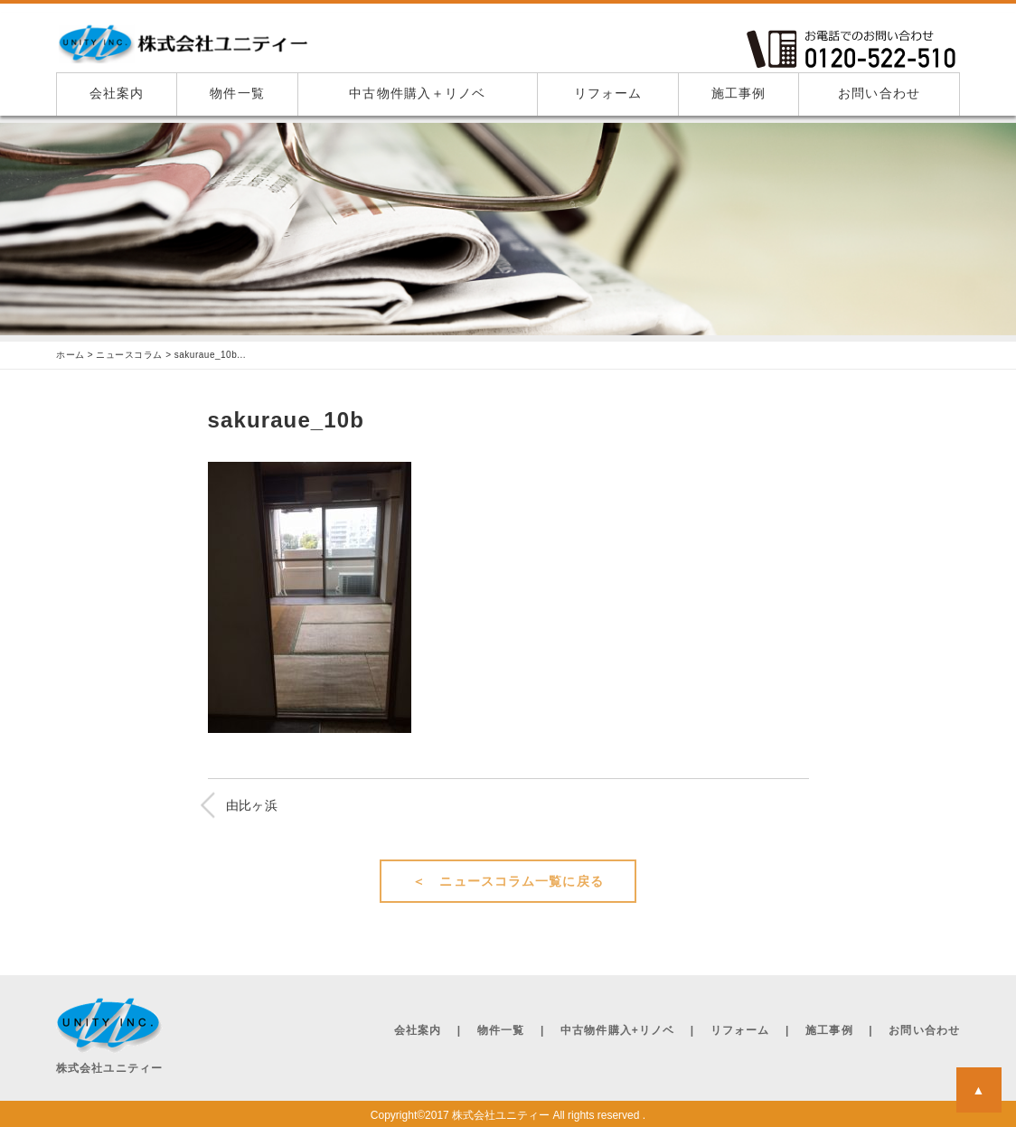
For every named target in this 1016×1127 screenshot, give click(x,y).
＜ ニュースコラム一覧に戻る (508, 881)
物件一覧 (237, 93)
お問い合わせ (879, 93)
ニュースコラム (129, 355)
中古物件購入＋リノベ (417, 93)
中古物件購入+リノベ (617, 1030)
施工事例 (738, 93)
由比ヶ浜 (252, 805)
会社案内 (116, 93)
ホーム (70, 355)
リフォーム (608, 93)
